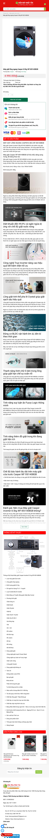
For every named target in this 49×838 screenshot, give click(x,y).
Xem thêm (24, 527)
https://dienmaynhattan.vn (17, 819)
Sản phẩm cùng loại (13, 732)
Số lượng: (6, 92)
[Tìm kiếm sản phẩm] (24, 9)
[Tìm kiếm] (45, 8)
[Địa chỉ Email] (24, 772)
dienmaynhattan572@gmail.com (18, 816)
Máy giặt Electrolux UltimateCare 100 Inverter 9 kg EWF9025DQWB (11, 755)
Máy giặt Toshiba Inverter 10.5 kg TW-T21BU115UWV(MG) (29, 754)
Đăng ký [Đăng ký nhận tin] (38, 772)
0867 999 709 (16, 813)
